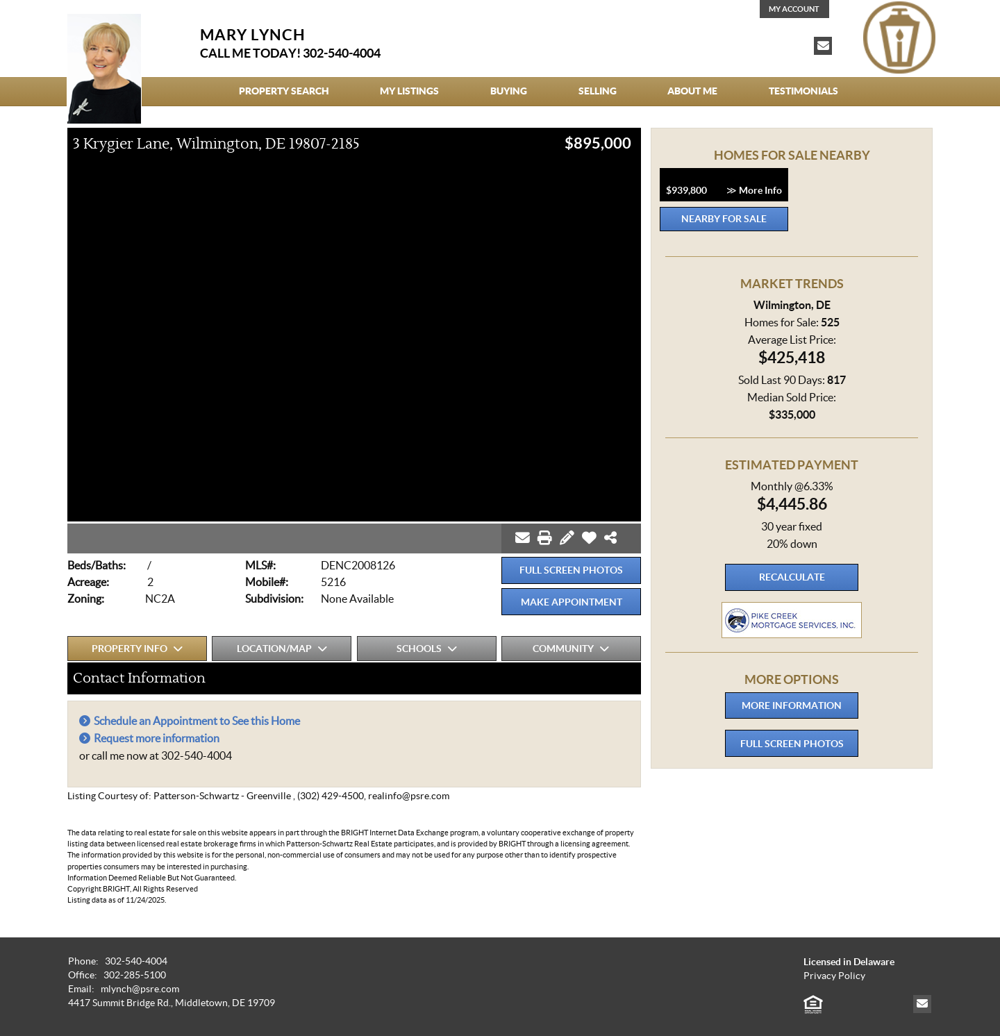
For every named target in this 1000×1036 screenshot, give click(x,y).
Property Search (284, 91)
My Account (794, 9)
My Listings (409, 91)
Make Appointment (571, 602)
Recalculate (792, 577)
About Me (692, 91)
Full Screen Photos (571, 570)
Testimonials (803, 91)
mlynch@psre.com (140, 989)
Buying (508, 91)
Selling (597, 91)
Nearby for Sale (724, 218)
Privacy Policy (834, 976)
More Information (792, 705)
